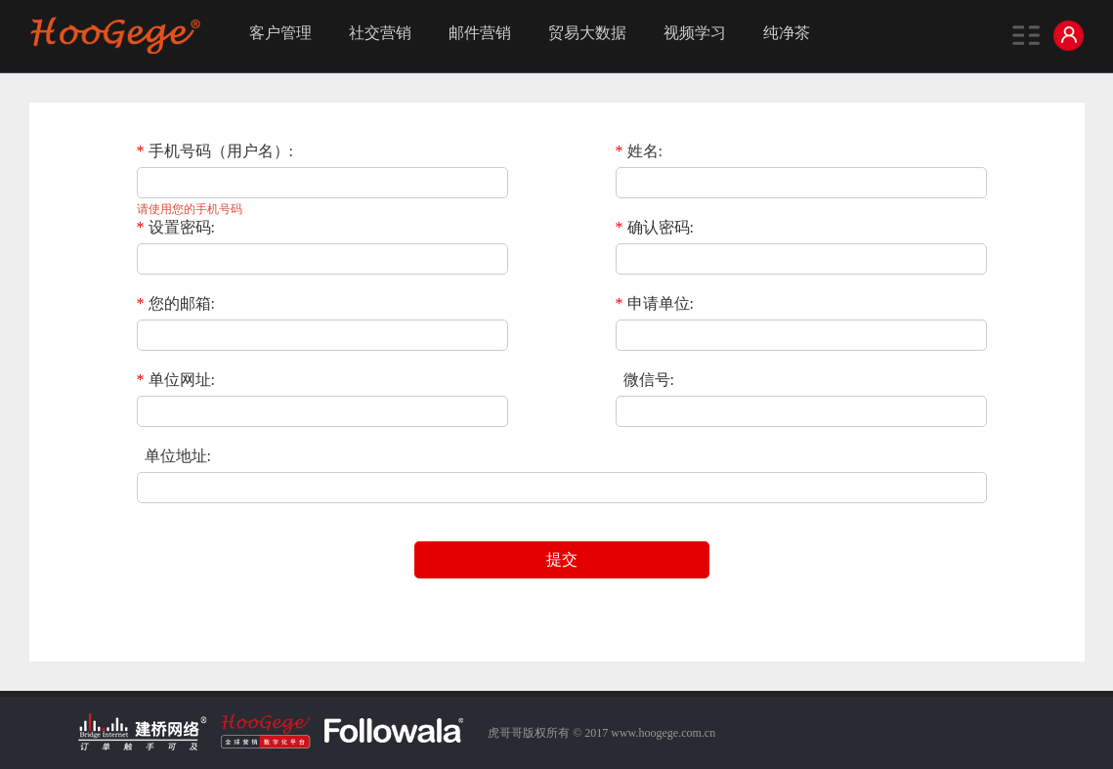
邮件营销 (480, 32)
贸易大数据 (587, 32)
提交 (562, 559)
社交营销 (380, 32)
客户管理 (280, 32)
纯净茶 (786, 32)
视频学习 (695, 32)
